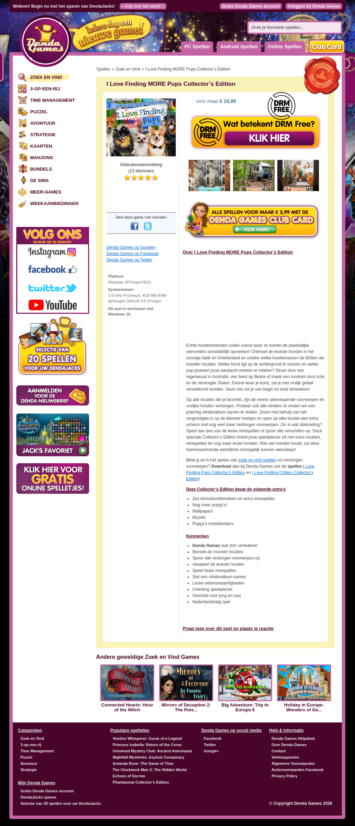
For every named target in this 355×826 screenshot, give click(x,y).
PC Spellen (197, 46)
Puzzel (39, 111)
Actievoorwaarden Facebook (297, 770)
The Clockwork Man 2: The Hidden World (150, 770)
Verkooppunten (285, 757)
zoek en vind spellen (257, 460)
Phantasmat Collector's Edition (141, 782)
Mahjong (41, 157)
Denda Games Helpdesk (293, 738)
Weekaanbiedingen (54, 203)
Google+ (211, 751)
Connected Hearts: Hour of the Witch (127, 707)
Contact (278, 751)
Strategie (42, 134)
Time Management (52, 100)
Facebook (213, 738)
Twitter (210, 745)
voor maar (215, 101)
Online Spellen (285, 46)
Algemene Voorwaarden (293, 763)
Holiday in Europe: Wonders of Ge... (304, 707)
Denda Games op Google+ (131, 247)
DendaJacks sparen (38, 797)
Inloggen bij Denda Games (314, 6)
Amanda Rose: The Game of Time (143, 763)
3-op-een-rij (45, 88)
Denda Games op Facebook (132, 253)
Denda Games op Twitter (129, 259)
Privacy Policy (284, 776)
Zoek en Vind (46, 77)
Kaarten (41, 146)
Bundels (41, 169)
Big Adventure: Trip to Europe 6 (245, 707)
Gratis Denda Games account (251, 6)
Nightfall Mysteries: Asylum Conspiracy (148, 757)
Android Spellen (238, 46)
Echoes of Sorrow (129, 776)
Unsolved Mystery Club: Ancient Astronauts (152, 751)
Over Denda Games (289, 745)
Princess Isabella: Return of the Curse (147, 745)
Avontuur (42, 123)
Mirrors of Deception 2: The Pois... (186, 707)
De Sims (39, 180)
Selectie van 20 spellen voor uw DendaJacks (60, 803)
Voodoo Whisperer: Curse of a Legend (147, 738)
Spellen (103, 69)
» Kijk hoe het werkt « (143, 6)
